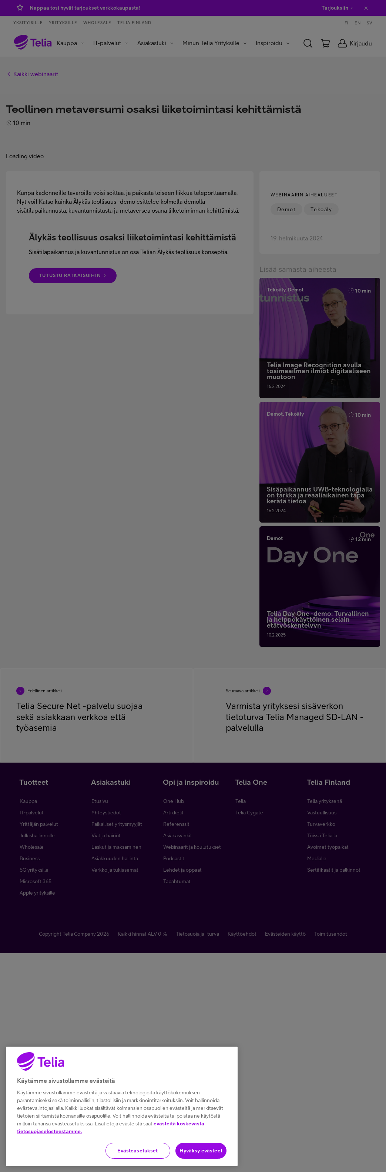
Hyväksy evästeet (200, 1151)
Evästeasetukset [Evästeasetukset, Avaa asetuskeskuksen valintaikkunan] (137, 1151)
